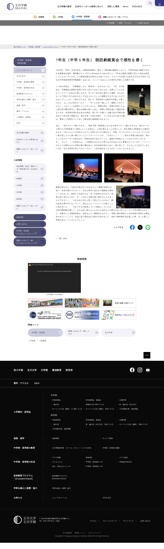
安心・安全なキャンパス (61, 472)
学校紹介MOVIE (125, 468)
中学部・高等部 (34, 47)
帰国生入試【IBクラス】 (95, 411)
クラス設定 (123, 464)
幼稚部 (43, 347)
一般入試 (55, 411)
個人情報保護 (67, 539)
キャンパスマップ (110, 527)
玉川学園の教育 (64, 6)
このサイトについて (94, 539)
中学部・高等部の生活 (24, 468)
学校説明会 (56, 406)
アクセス (93, 527)
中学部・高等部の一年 (94, 472)
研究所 (69, 376)
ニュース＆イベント (50, 47)
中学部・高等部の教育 (24, 454)
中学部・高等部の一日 (94, 468)
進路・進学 (19, 444)
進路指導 (55, 445)
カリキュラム (57, 468)
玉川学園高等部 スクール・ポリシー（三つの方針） (72, 454)
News (125, 6)
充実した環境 (113, 6)
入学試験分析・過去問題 (128, 415)
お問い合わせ (143, 23)
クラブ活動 (56, 464)
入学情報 (110, 23)
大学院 (44, 376)
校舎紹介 (89, 464)
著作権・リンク (80, 539)
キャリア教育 (108, 445)
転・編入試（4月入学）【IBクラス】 (100, 431)
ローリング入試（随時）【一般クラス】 (67, 415)
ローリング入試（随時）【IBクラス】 (100, 415)
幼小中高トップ (20, 47)
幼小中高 (18, 376)
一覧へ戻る (62, 238)
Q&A (36, 389)
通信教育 (57, 376)
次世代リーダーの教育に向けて (89, 6)
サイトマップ (128, 527)
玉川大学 (32, 376)
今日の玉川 (137, 6)
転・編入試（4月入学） (128, 411)
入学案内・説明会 (22, 418)
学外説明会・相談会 (93, 406)
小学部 (32, 347)
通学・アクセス (125, 23)
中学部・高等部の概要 (111, 454)
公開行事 (122, 406)
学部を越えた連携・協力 (61, 494)
